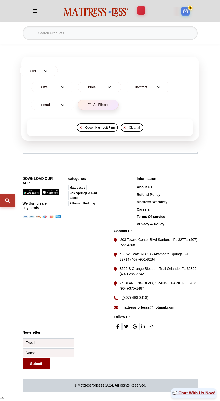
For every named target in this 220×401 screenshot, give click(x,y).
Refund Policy (148, 194)
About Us (145, 187)
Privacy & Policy (150, 224)
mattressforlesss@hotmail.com (148, 307)
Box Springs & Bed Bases (83, 195)
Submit (36, 364)
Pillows (75, 203)
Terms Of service (151, 217)
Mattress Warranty (152, 202)
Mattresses (78, 187)
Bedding (89, 203)
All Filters (98, 105)
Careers (143, 209)
